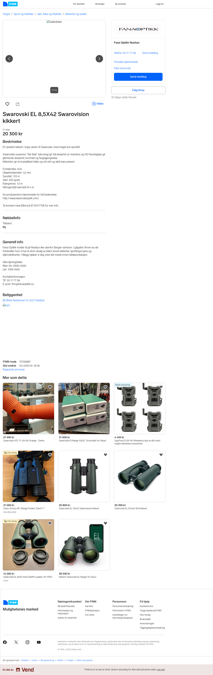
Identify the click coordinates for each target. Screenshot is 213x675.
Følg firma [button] (138, 90)
